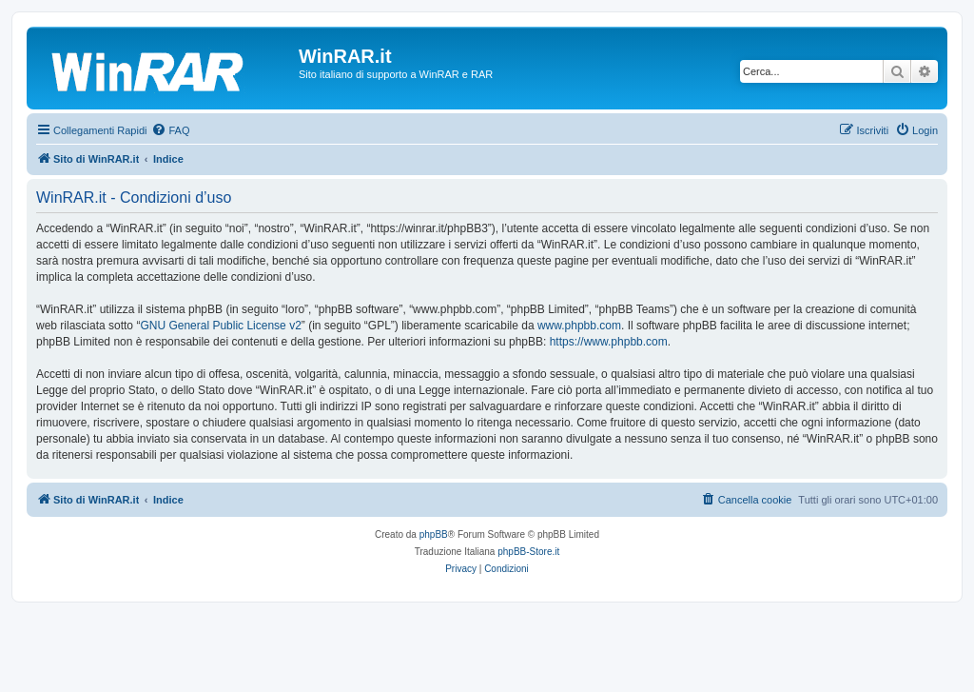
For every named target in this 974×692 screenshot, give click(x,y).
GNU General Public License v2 (220, 325)
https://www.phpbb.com (609, 341)
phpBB (433, 534)
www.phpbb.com (579, 325)
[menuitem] (170, 130)
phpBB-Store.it (528, 551)
